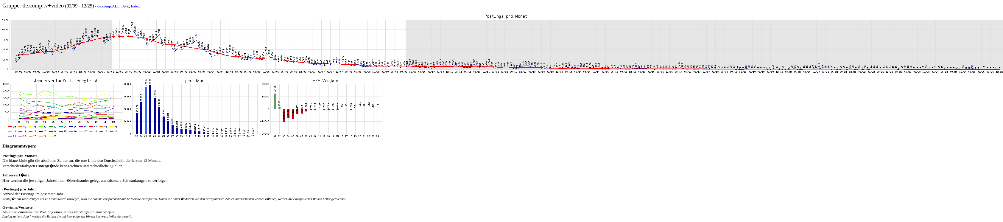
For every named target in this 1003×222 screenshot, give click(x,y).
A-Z (125, 6)
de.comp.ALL (108, 6)
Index (135, 6)
